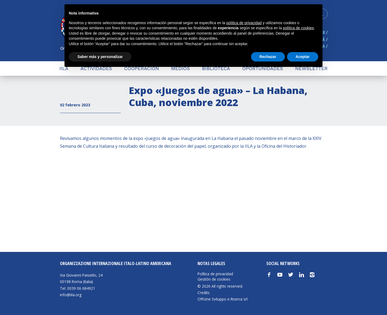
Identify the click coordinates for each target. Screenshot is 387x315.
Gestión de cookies (214, 279)
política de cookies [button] (298, 28)
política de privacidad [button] (244, 23)
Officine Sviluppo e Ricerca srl (223, 299)
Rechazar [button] (268, 57)
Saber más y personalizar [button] (100, 57)
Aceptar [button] (303, 57)
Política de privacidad (215, 274)
